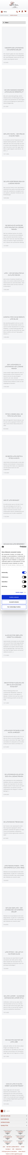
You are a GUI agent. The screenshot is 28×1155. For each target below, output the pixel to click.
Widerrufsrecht (21, 1151)
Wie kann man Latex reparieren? (14, 544)
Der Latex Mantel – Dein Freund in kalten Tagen (14, 135)
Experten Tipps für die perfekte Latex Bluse (14, 318)
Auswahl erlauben (14, 602)
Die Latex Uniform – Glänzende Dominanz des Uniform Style (14, 997)
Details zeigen (19, 592)
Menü (4, 11)
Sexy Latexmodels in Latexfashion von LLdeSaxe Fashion (14, 366)
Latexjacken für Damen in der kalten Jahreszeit (14, 731)
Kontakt (22, 1146)
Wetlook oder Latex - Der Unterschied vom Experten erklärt (14, 910)
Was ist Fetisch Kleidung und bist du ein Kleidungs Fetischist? (14, 684)
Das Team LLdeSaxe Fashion (12, 1146)
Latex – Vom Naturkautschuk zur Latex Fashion (14, 274)
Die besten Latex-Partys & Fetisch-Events (14, 457)
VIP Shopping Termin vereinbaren (9, 1151)
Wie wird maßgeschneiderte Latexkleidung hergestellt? (14, 91)
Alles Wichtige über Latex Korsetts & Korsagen (14, 636)
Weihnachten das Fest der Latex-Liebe (14, 1041)
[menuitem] (4, 11)
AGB (13, 1149)
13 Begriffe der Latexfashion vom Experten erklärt (14, 49)
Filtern (5, 22)
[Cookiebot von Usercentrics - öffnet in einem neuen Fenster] (20, 547)
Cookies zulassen (14, 597)
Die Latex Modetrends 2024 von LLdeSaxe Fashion (14, 182)
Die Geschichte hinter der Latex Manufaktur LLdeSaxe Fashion (14, 227)
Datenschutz (18, 1149)
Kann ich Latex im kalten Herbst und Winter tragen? (14, 1085)
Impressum (8, 1149)
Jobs (4, 1146)
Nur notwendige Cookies (14, 607)
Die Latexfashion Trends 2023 (13, 822)
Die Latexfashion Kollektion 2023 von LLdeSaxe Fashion (14, 775)
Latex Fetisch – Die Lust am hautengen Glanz (14, 953)
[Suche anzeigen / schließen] (16, 11)
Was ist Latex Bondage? (11, 500)
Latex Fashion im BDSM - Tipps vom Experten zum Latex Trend (14, 866)
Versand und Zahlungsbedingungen (14, 1153)
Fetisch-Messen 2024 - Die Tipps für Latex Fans (14, 415)
